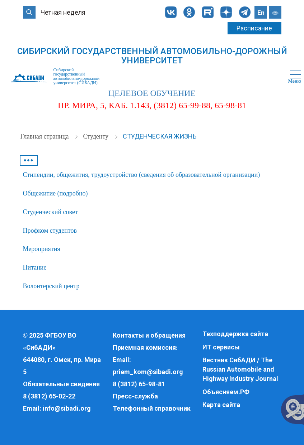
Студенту (96, 136)
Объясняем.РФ (225, 392)
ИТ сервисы (221, 347)
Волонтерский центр (51, 286)
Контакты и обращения (149, 335)
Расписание (254, 28)
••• (28, 160)
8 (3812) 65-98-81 (139, 384)
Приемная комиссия (144, 347)
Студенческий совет (50, 212)
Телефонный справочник (152, 408)
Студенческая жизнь (160, 136)
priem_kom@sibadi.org (148, 372)
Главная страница (45, 136)
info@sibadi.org (67, 408)
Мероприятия (41, 248)
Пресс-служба (135, 396)
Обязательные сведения (61, 384)
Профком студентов (50, 230)
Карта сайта (221, 404)
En (261, 12)
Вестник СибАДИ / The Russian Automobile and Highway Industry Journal (240, 369)
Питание (35, 267)
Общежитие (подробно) (55, 193)
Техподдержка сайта (235, 334)
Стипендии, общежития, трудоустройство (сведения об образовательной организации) (141, 174)
